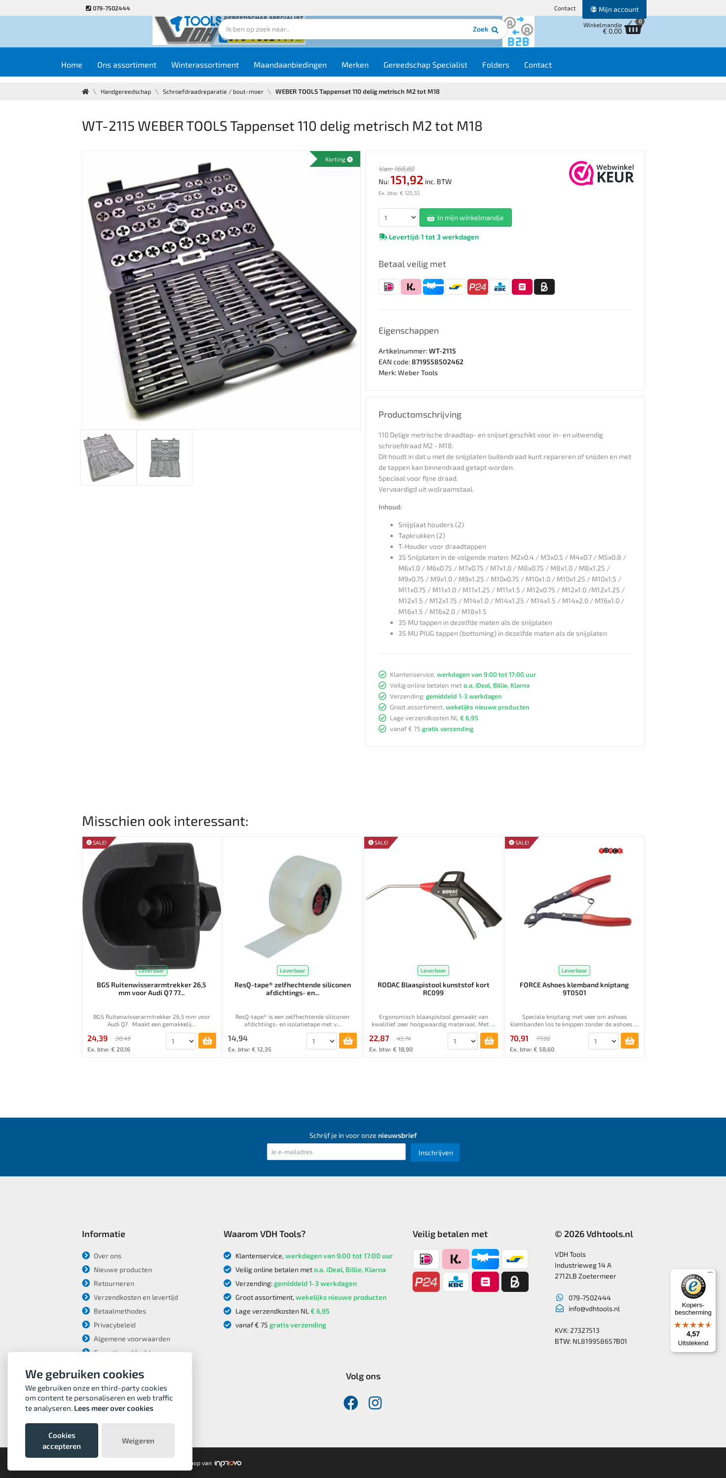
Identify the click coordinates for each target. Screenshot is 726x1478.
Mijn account (614, 9)
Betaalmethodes (114, 1311)
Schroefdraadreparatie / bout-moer (217, 91)
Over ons (101, 1255)
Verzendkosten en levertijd (130, 1297)
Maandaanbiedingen (318, 70)
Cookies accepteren (61, 1440)
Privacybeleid (109, 1325)
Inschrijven (436, 1152)
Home (100, 70)
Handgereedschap (127, 91)
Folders (523, 70)
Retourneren (108, 1283)
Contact (565, 7)
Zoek (430, 37)
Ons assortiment (155, 70)
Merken (383, 70)
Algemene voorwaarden (126, 1338)
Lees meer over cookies (113, 1407)
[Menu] (710, 1275)
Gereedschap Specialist (454, 70)
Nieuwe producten (117, 1269)
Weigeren (138, 1440)
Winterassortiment (233, 70)
